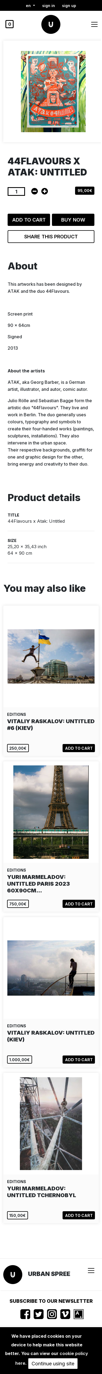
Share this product (51, 236)
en (29, 5)
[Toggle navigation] (94, 24)
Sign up (69, 5)
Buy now (73, 220)
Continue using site (53, 1363)
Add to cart (29, 220)
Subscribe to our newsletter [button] (51, 1301)
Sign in (48, 5)
